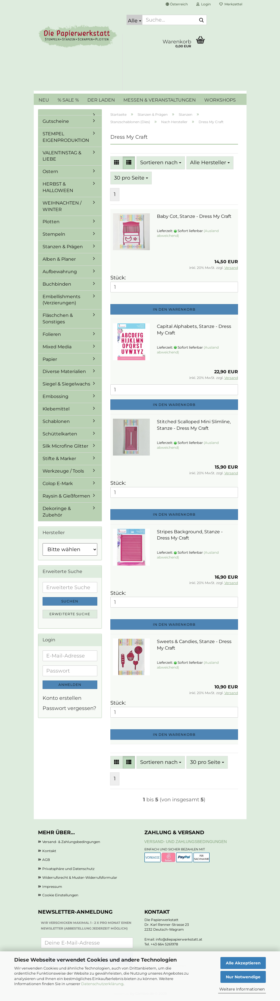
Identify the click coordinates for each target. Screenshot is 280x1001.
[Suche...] (134, 20)
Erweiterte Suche (69, 614)
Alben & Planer (59, 259)
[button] (176, 4)
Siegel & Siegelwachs (66, 384)
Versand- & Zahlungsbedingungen (71, 842)
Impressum (52, 886)
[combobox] (160, 162)
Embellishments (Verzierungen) (61, 300)
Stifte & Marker (59, 458)
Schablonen (56, 421)
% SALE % (68, 100)
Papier (50, 359)
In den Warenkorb (174, 309)
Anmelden (69, 684)
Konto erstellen (62, 698)
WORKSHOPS (220, 100)
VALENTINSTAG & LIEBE (62, 156)
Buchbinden (57, 284)
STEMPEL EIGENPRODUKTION (66, 137)
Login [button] (203, 4)
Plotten (51, 221)
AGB (46, 859)
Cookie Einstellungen (60, 895)
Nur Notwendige (243, 976)
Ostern (50, 171)
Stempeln (54, 234)
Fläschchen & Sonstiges (58, 318)
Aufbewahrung (60, 271)
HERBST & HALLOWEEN (58, 187)
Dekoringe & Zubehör (57, 512)
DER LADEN (101, 100)
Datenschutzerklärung (102, 983)
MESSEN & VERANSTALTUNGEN (159, 100)
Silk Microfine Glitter (65, 446)
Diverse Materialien (64, 371)
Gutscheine (56, 121)
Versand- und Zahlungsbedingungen (185, 841)
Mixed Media (57, 346)
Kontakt (49, 851)
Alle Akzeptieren (243, 963)
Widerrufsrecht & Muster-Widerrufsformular (79, 877)
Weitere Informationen (242, 989)
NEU (44, 100)
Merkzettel (230, 4)
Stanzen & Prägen (63, 246)
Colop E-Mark (58, 483)
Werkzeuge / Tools (63, 471)
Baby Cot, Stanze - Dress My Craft (194, 216)
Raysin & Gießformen (66, 496)
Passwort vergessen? (69, 708)
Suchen (69, 601)
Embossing (55, 396)
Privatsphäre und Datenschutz (68, 869)
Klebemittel (56, 409)
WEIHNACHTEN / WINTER (62, 206)
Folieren (52, 334)
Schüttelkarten (60, 434)
